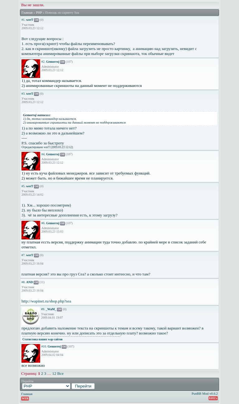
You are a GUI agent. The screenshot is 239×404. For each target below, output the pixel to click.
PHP (39, 12)
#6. (43, 223)
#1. (23, 19)
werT (29, 19)
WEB (25, 398)
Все (60, 373)
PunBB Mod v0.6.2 (205, 393)
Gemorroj (52, 61)
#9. (43, 309)
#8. (23, 282)
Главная (27, 12)
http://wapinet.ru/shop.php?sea (46, 301)
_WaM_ (51, 309)
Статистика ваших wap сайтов (42, 339)
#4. (43, 154)
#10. (44, 346)
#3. (23, 93)
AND (29, 282)
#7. (23, 255)
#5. (23, 186)
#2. (43, 61)
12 (54, 373)
